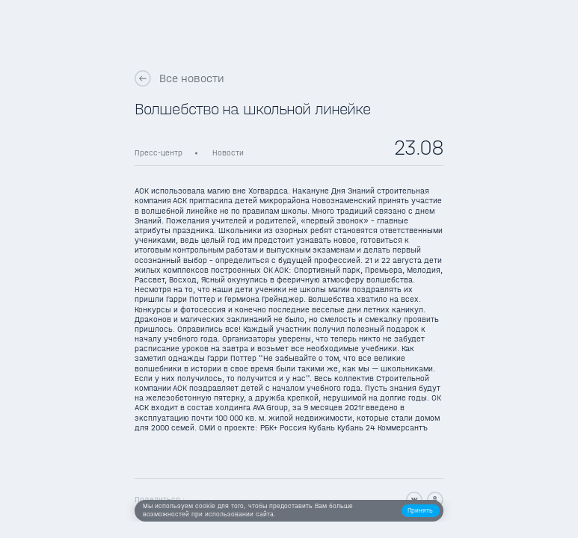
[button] (421, 510)
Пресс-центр (158, 153)
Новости (228, 153)
